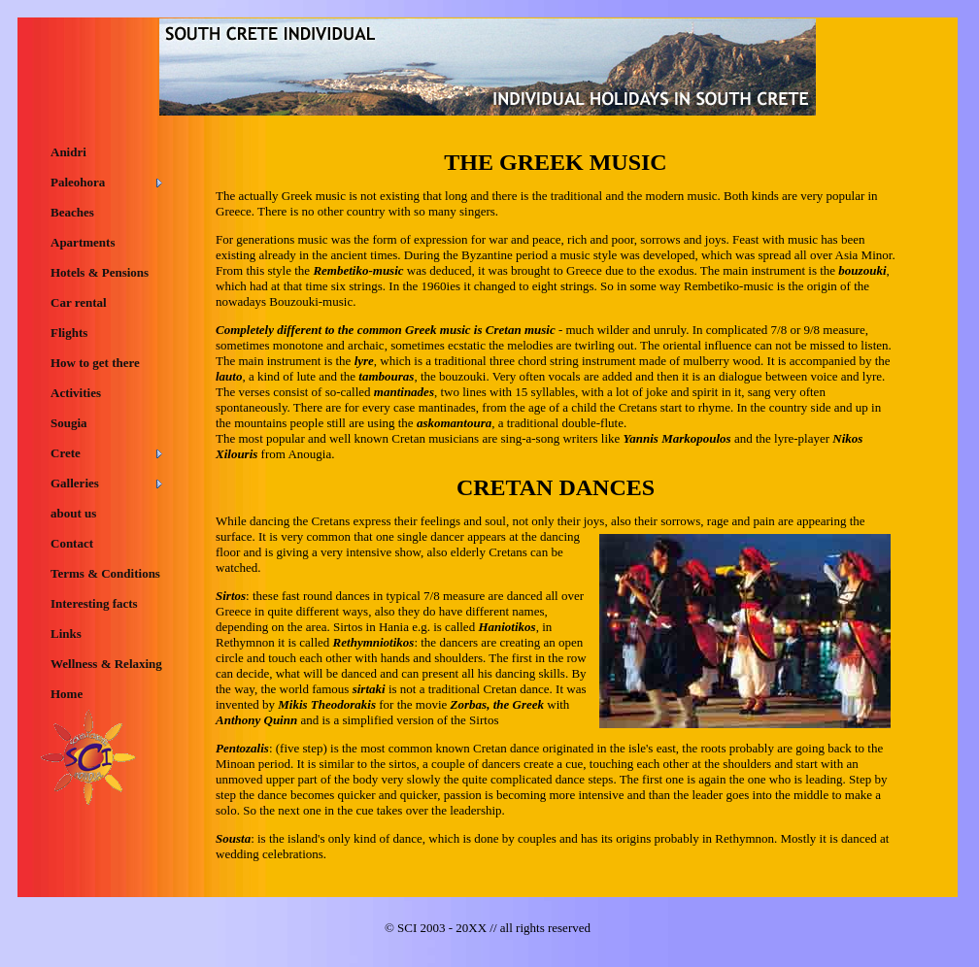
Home (67, 693)
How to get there (95, 362)
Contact (72, 543)
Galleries (75, 483)
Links (66, 633)
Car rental (79, 302)
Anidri (68, 152)
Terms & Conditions (105, 573)
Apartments (83, 242)
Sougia (69, 423)
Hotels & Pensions (100, 272)
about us (73, 513)
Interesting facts (94, 603)
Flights (69, 332)
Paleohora (78, 182)
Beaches (72, 212)
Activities (76, 392)
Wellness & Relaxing (106, 663)
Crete (66, 453)
